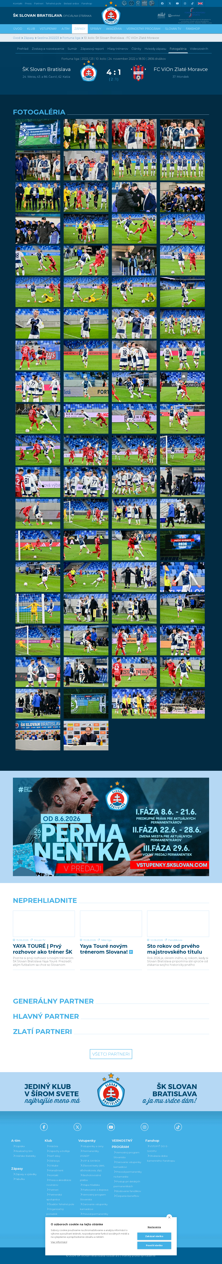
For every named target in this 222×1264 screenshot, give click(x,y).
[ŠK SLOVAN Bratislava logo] (111, 13)
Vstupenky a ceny (91, 1146)
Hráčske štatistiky (24, 1155)
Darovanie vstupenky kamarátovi (94, 1207)
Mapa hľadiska (90, 1184)
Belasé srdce (71, 3)
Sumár (72, 48)
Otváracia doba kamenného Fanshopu (161, 1158)
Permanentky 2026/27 (89, 1153)
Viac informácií (59, 1242)
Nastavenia (154, 1227)
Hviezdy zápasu (155, 48)
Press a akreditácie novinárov (58, 1182)
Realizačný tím (23, 1151)
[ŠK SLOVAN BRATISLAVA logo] (60, 15)
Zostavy (48, 48)
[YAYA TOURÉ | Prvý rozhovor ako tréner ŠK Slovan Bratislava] (44, 924)
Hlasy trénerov (117, 48)
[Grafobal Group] (136, 1040)
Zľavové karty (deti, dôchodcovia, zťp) (92, 1168)
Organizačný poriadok (55, 1211)
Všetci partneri (111, 1054)
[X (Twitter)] (169, 3)
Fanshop (86, 3)
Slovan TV (39, 940)
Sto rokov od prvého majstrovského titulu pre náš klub (174, 949)
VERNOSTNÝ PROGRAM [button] (143, 28)
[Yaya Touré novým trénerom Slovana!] (111, 924)
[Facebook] (162, 3)
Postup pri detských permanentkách (127, 1184)
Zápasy (29, 38)
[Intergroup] (86, 1040)
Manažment (54, 1170)
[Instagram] (184, 3)
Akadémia (114, 28)
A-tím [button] (66, 28)
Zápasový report (92, 48)
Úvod (17, 28)
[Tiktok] (192, 3)
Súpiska (19, 1146)
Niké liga (106, 940)
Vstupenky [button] (48, 28)
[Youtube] (177, 3)
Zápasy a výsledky (24, 1174)
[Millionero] (136, 1025)
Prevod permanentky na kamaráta (94, 1216)
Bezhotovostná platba (90, 1178)
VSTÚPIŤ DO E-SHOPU (157, 1149)
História (52, 1146)
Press (28, 3)
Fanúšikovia (175, 940)
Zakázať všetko (154, 1236)
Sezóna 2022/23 (48, 38)
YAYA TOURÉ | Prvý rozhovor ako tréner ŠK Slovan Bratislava (42, 949)
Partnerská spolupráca (54, 1197)
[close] (169, 1217)
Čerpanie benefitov (126, 1196)
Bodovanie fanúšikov (127, 1191)
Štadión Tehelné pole (60, 1204)
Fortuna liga (71, 38)
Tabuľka (19, 1179)
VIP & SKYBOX (90, 1160)
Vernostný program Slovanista (93, 1197)
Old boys (53, 1160)
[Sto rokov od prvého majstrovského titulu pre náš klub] (178, 924)
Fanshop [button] (193, 28)
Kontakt (52, 1175)
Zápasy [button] (79, 28)
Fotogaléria (178, 48)
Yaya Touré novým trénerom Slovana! (106, 949)
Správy (95, 28)
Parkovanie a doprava (94, 1189)
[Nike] (111, 1010)
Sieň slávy (53, 1155)
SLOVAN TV (173, 28)
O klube (52, 1165)
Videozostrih (199, 48)
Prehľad (22, 48)
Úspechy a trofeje (58, 1151)
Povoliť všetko (154, 1245)
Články (136, 48)
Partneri (52, 1189)
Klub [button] (31, 28)
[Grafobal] (86, 1025)
